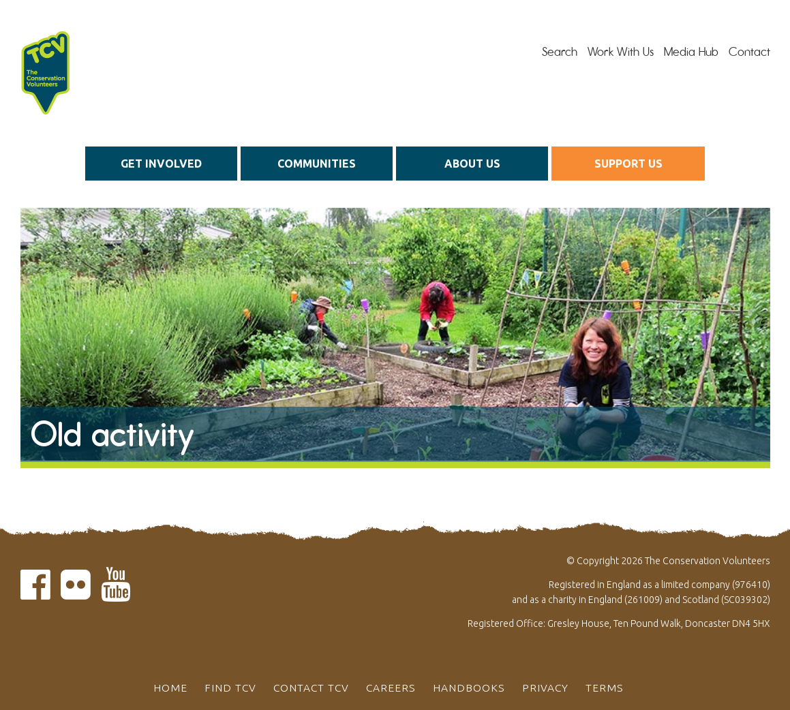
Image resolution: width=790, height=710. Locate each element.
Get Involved (161, 163)
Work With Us (621, 51)
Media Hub (691, 51)
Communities (316, 163)
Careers (391, 687)
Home (170, 687)
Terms (605, 687)
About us (472, 163)
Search (559, 51)
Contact (749, 51)
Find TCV (230, 687)
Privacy (545, 687)
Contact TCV (311, 687)
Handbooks (469, 687)
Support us (628, 163)
